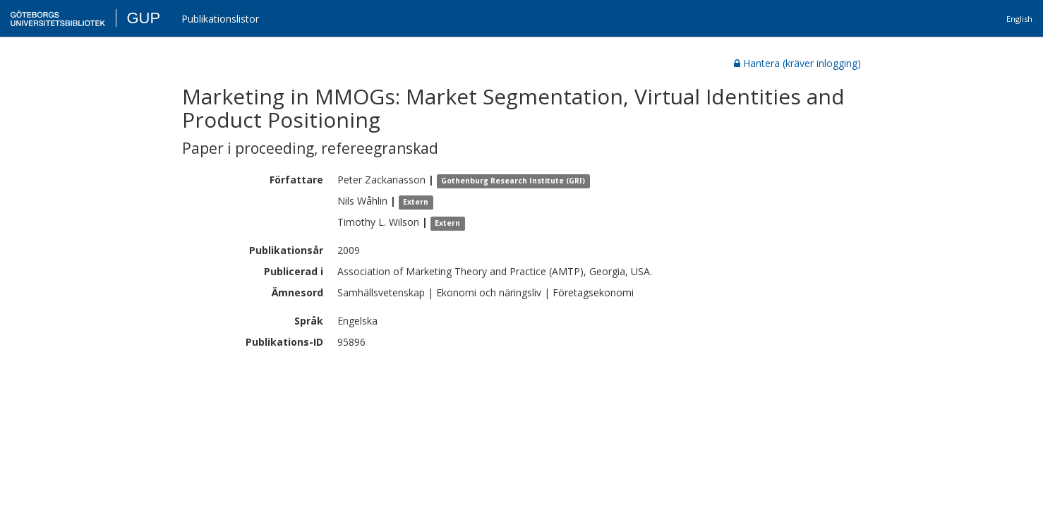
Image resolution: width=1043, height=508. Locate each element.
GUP (143, 18)
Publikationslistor (220, 18)
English (1019, 18)
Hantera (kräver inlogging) (797, 63)
